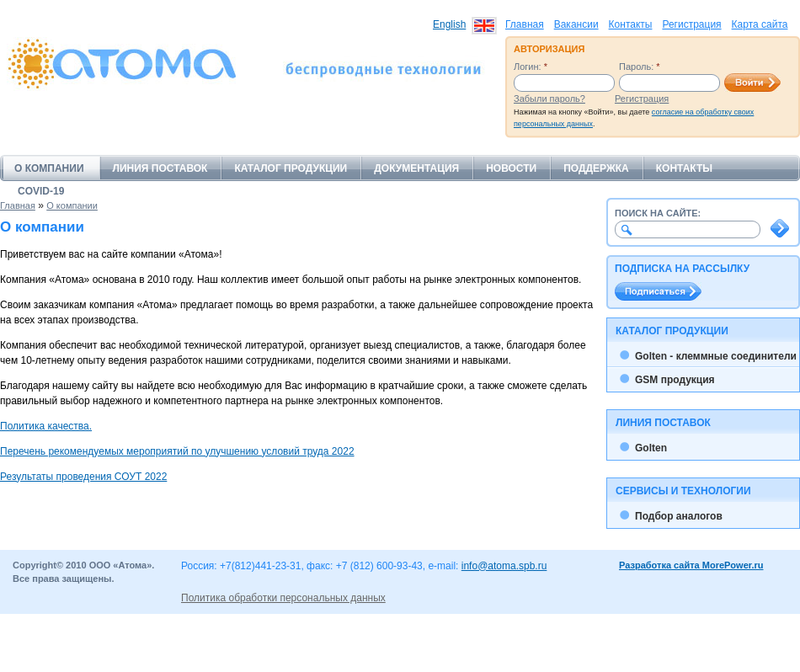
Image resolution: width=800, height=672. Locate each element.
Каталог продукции (290, 168)
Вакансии (576, 24)
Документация (416, 168)
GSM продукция (675, 380)
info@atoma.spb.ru (504, 566)
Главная (524, 24)
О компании (49, 168)
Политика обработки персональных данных (283, 598)
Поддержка (596, 168)
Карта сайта (760, 24)
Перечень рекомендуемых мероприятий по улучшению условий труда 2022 (177, 451)
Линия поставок (160, 168)
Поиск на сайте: (658, 213)
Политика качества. (46, 426)
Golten (651, 448)
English (449, 24)
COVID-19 (41, 191)
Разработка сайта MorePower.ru (691, 565)
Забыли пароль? (549, 98)
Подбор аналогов (679, 516)
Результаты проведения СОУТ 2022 (83, 477)
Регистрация (691, 24)
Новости (511, 168)
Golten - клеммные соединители (716, 356)
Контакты (631, 24)
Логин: (530, 66)
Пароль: (639, 66)
